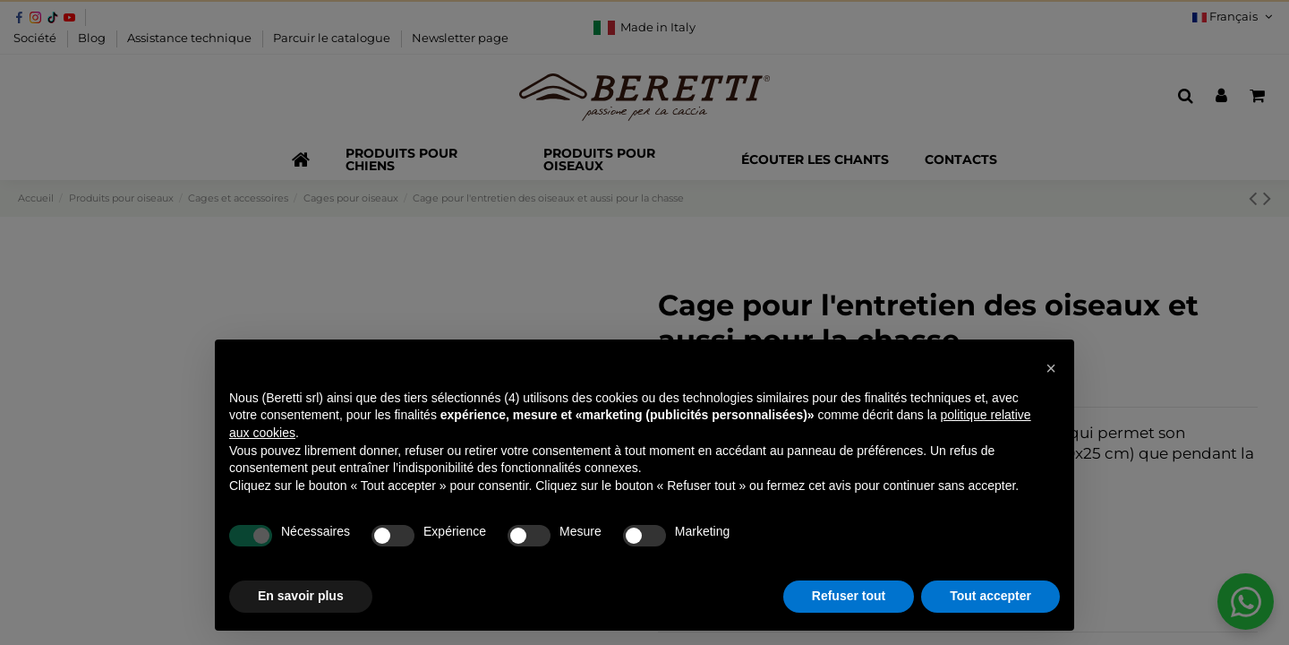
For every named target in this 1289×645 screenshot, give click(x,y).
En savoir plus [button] (301, 596)
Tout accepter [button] (990, 596)
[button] (1051, 368)
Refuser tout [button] (848, 596)
